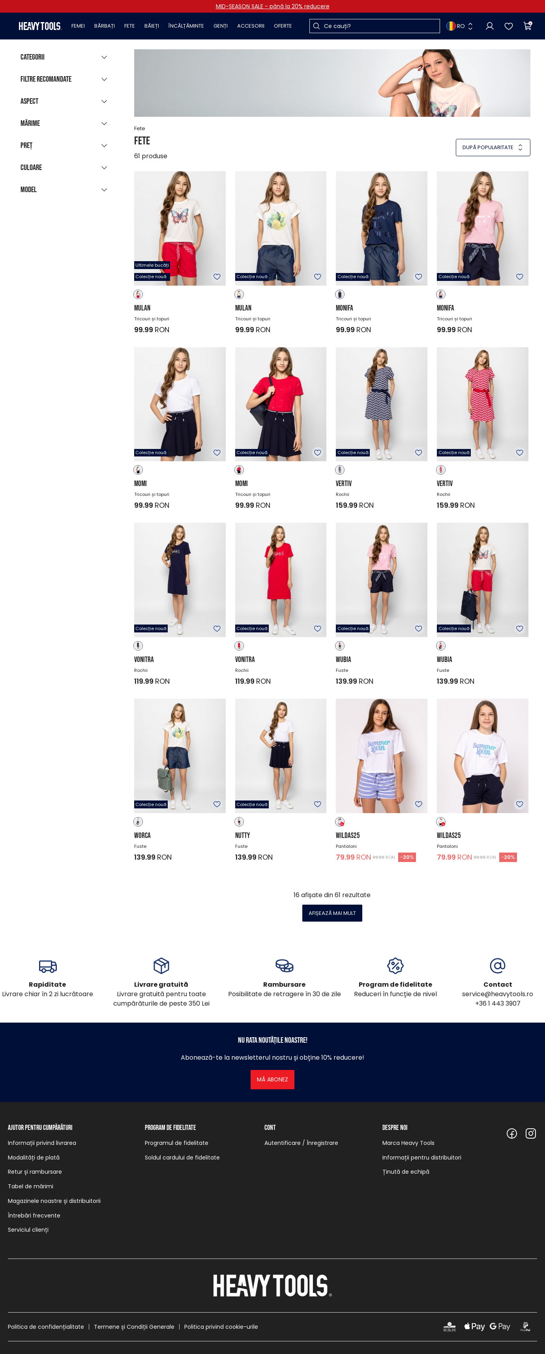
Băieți (151, 26)
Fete (129, 26)
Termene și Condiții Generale (134, 1327)
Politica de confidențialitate (46, 1327)
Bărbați (104, 26)
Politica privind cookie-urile (221, 1327)
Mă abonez (272, 1079)
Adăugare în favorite (217, 276)
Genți (221, 26)
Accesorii (250, 26)
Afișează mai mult (332, 913)
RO (455, 26)
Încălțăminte (186, 26)
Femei (78, 26)
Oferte (283, 26)
